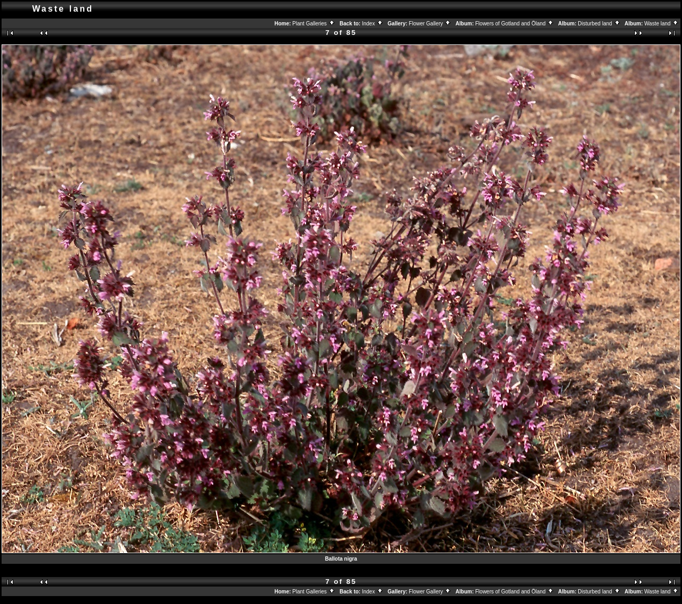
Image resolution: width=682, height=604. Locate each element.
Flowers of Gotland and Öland (514, 23)
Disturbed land (599, 23)
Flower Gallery (430, 23)
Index (372, 23)
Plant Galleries (313, 23)
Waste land (661, 23)
